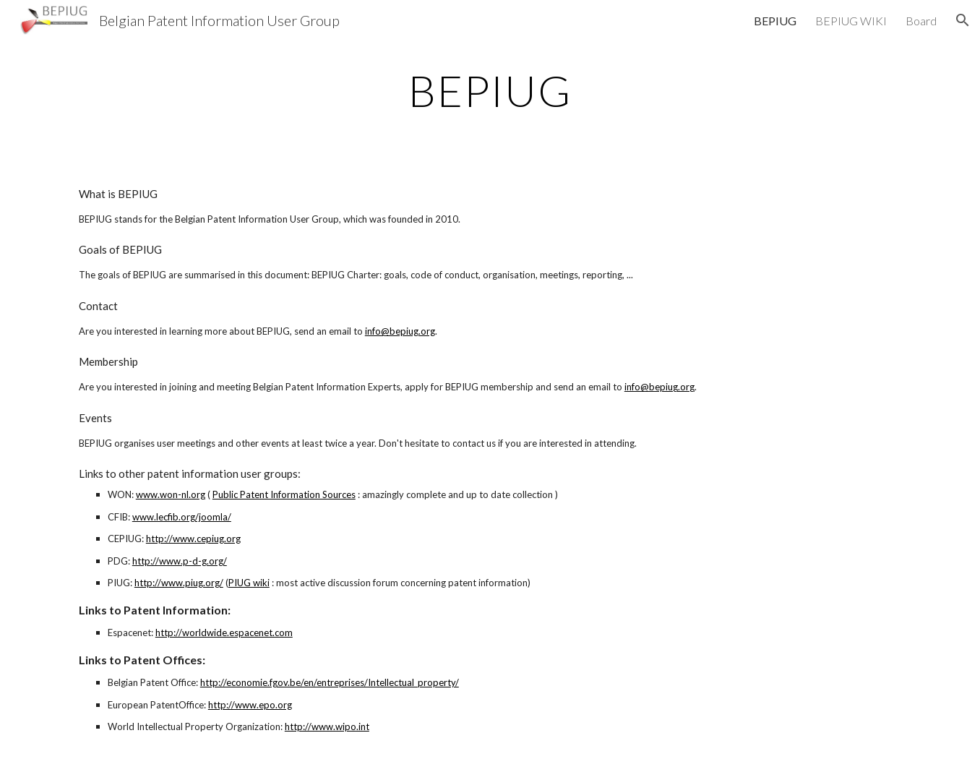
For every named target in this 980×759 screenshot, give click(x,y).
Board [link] (921, 20)
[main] (490, 90)
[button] (962, 20)
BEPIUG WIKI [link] (851, 20)
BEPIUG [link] (775, 20)
